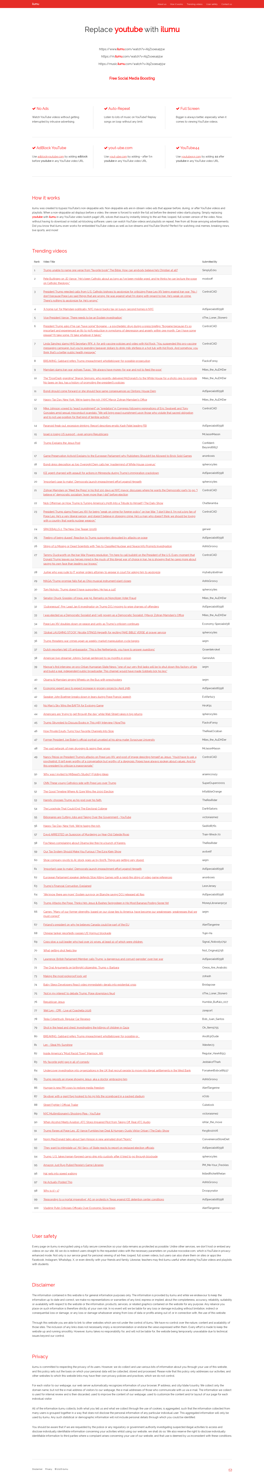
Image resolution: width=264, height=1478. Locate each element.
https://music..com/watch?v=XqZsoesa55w (132, 64)
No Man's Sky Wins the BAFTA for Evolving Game (73, 705)
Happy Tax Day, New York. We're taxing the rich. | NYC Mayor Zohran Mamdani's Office (95, 399)
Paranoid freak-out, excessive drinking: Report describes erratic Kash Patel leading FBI (95, 425)
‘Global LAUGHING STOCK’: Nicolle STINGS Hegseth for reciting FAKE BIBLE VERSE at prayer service (104, 632)
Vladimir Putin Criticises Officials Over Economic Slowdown (79, 1207)
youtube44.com (191, 156)
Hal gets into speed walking (60, 1173)
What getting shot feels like (60, 950)
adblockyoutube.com (51, 156)
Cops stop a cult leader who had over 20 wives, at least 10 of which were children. (93, 941)
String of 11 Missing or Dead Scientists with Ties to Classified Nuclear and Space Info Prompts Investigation (107, 546)
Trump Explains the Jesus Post (61, 442)
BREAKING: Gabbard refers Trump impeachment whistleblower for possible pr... (91, 1036)
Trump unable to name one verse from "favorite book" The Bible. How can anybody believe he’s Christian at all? (110, 270)
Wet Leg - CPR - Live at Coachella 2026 (67, 1010)
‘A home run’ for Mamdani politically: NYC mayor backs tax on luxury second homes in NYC (98, 309)
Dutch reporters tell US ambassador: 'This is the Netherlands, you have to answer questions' (99, 649)
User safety (212, 4)
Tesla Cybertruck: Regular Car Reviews (66, 1018)
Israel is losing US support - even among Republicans (75, 434)
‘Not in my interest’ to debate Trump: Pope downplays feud (79, 993)
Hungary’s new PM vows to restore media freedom (73, 1087)
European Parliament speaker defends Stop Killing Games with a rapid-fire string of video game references (107, 877)
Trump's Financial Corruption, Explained (67, 885)
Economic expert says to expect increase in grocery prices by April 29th (86, 688)
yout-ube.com (118, 156)
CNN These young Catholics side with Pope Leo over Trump (79, 782)
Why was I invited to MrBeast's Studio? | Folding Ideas (75, 774)
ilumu (35, 3)
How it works (176, 4)
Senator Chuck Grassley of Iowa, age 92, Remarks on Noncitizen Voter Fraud (89, 598)
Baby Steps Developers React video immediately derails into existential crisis (89, 984)
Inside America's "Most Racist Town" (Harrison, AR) (73, 1053)
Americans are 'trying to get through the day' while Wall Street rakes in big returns (92, 714)
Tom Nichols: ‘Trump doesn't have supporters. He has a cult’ (79, 589)
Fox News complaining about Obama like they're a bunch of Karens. (84, 842)
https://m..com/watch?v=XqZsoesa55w (132, 56)
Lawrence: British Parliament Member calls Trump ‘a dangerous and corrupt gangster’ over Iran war (103, 958)
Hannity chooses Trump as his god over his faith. (72, 800)
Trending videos (194, 4)
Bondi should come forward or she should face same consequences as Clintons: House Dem (99, 391)
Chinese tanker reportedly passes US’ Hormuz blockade (77, 933)
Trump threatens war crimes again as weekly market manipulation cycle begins (91, 640)
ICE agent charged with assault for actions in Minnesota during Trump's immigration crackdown (101, 472)
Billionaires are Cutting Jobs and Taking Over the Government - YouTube (87, 817)
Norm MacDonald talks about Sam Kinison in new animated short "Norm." (87, 1139)
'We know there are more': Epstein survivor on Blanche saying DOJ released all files (93, 894)
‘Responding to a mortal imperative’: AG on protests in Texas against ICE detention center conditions (103, 1199)
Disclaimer (37, 1469)
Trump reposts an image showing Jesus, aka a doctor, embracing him (85, 1079)
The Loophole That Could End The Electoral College (75, 808)
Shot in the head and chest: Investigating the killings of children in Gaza (86, 1027)
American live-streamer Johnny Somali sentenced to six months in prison (87, 658)
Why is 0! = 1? (51, 1190)
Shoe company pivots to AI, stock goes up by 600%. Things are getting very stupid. (93, 860)
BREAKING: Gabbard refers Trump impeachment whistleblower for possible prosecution (96, 360)
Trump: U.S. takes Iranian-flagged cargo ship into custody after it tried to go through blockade (100, 1156)
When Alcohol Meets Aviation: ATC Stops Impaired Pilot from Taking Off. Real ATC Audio (96, 1122)
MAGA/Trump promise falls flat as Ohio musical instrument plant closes (87, 580)
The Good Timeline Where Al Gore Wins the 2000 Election (78, 791)
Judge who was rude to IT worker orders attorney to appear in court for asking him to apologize (101, 572)
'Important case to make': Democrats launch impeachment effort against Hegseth (92, 481)
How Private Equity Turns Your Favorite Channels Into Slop (78, 731)
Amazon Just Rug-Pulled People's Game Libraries (73, 1165)
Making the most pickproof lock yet (65, 976)
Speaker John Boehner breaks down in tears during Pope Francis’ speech (87, 696)
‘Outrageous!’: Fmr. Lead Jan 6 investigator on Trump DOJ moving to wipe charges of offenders (101, 606)
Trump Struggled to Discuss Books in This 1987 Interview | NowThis (84, 722)
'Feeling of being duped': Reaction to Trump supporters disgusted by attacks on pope (95, 537)
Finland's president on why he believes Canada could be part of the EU (86, 924)
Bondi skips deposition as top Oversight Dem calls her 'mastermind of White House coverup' (99, 464)
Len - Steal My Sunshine (57, 1044)
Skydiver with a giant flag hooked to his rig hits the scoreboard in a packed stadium (94, 1096)
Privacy (48, 1469)
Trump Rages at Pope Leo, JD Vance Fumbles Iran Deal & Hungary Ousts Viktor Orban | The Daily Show (106, 1130)
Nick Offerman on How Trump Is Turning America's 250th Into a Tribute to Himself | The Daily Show (103, 503)
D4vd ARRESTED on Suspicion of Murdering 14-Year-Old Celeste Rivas (86, 834)
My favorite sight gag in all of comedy (66, 1061)
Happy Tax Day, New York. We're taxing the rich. (72, 825)
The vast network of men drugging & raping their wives (76, 748)
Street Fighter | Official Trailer (60, 1104)
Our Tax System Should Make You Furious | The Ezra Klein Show (82, 851)
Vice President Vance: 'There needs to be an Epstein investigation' (82, 317)
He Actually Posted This (57, 1182)
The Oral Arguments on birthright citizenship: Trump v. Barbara (81, 967)
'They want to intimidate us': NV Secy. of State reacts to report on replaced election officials (98, 1147)
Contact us (227, 4)
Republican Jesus (54, 1001)
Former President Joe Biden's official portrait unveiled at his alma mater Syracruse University (99, 739)
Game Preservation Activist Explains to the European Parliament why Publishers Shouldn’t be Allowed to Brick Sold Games (117, 455)
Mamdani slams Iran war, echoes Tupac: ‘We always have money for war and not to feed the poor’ (102, 369)
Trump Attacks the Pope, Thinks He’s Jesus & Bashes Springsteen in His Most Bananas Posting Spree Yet (106, 902)
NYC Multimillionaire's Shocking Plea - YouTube (71, 1113)
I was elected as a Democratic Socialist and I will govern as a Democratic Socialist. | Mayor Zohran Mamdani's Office (113, 615)
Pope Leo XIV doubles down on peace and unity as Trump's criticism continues (91, 623)
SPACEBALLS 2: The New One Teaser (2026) (70, 529)
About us (162, 4)
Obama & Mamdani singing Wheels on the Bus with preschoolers (82, 679)
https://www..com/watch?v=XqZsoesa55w (132, 49)
